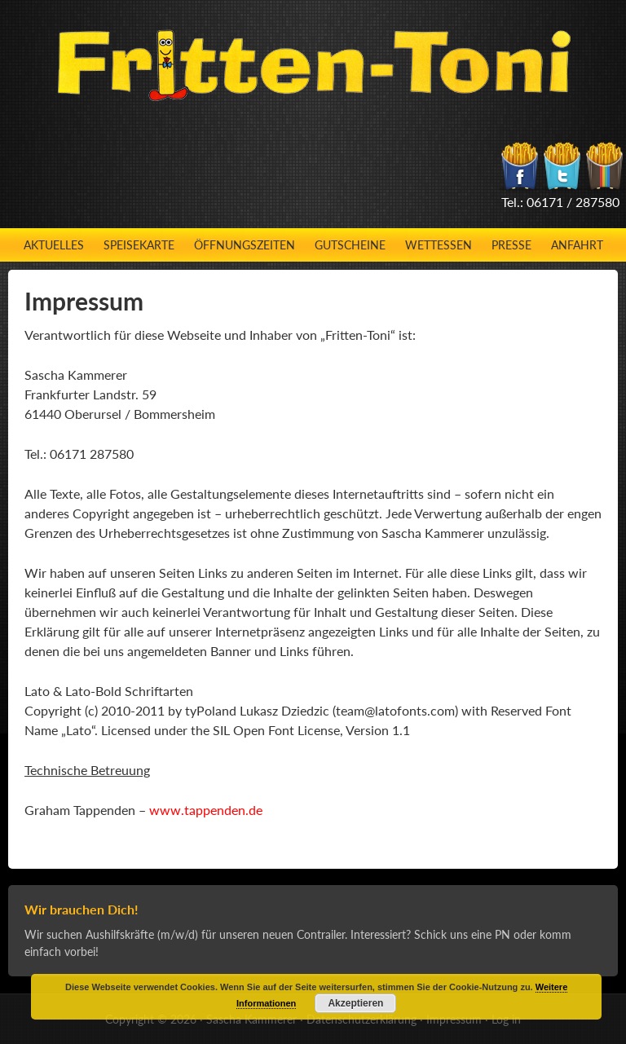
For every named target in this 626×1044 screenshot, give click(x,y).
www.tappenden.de (205, 809)
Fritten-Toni (313, 65)
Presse (511, 245)
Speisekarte (139, 245)
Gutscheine (350, 245)
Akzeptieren (355, 1003)
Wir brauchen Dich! (81, 909)
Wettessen (438, 245)
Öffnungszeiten (244, 245)
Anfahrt (577, 245)
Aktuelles (54, 245)
